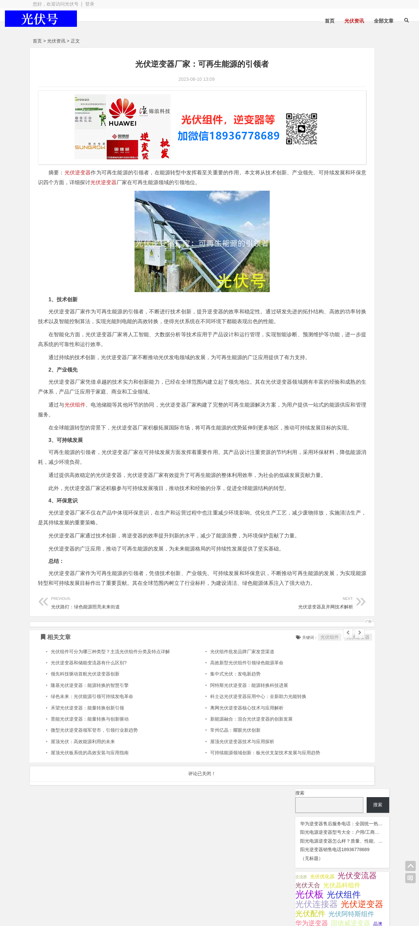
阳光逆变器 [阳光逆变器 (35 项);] (344, 200)
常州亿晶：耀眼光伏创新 (195, 812)
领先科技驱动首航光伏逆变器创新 (85, 756)
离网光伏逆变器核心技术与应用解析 (207, 790)
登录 (89, 4)
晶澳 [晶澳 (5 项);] (377, 182)
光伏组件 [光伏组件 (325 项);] (344, 153)
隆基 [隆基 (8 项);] (300, 209)
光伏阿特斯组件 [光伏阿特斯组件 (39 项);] (351, 173)
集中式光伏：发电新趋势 (195, 756)
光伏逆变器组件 (353, 893)
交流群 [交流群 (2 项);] (301, 135)
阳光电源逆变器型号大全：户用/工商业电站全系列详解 (355, 91)
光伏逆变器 (77, 166)
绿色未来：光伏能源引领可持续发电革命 (92, 778)
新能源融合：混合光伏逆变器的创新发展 (211, 801)
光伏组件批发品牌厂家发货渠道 (202, 733)
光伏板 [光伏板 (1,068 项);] (309, 153)
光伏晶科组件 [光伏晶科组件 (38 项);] (341, 144)
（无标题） (311, 117)
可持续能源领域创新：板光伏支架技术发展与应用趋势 (225, 835)
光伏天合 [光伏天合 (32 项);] (307, 144)
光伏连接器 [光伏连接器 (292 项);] (316, 163)
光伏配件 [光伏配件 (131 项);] (310, 173)
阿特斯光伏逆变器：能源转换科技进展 (209, 767)
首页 (304, 21)
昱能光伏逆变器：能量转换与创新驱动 (90, 801)
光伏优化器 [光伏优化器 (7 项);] (322, 135)
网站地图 (155, 897)
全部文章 (358, 21)
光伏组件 (75, 428)
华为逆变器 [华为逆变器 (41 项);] (311, 181)
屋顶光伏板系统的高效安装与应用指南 (90, 835)
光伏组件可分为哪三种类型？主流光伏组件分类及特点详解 (110, 733)
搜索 (299, 51)
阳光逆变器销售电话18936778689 (335, 108)
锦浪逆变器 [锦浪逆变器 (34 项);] (310, 200)
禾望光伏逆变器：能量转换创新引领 (87, 790)
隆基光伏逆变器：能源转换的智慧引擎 (90, 767)
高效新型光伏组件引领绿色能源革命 (207, 744)
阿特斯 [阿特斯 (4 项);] (369, 200)
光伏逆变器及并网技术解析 (215, 684)
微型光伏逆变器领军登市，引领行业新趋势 (94, 812)
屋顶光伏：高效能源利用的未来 (83, 823)
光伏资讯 (329, 21)
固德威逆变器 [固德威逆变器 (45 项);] (350, 181)
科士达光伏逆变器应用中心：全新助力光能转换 (218, 778)
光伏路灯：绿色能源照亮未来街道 (105, 684)
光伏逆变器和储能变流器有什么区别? (89, 744)
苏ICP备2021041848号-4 (200, 897)
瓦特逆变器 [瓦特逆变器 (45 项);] (325, 190)
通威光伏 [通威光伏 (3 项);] (363, 191)
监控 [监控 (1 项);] (348, 192)
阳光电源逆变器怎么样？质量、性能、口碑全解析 (350, 99)
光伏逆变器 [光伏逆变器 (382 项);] (362, 163)
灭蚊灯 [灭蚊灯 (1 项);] (300, 192)
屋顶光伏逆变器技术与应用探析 (202, 823)
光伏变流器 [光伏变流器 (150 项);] (357, 135)
